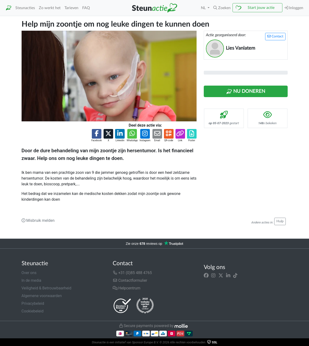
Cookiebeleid (33, 311)
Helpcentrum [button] (126, 288)
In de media (31, 280)
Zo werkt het (50, 8)
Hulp (280, 221)
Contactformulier (130, 280)
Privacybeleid (33, 303)
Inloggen (293, 8)
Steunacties (25, 8)
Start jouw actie (261, 8)
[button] (222, 8)
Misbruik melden (38, 220)
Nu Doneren (245, 91)
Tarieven (71, 8)
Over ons (29, 272)
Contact (275, 36)
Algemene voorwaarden (42, 295)
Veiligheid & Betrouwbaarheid (46, 288)
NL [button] (204, 8)
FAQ (86, 8)
